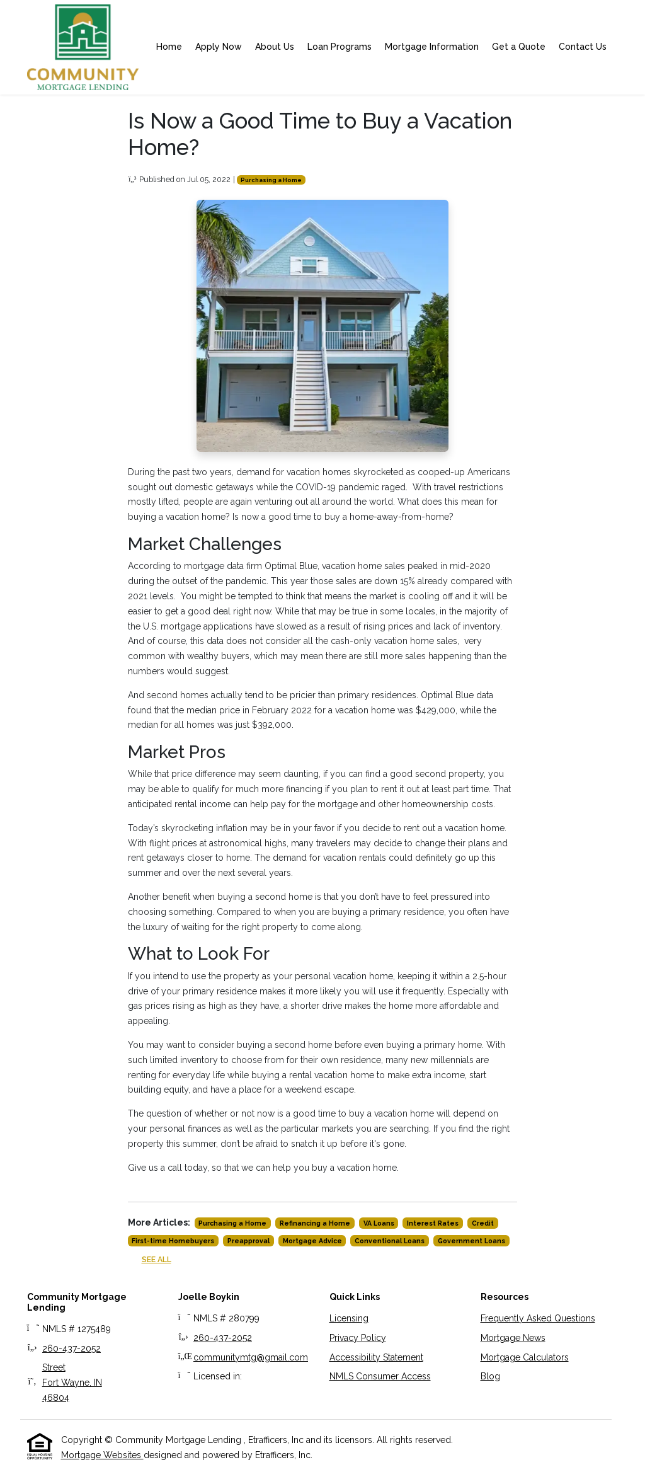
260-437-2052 (71, 1348)
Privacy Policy (357, 1338)
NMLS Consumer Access (380, 1376)
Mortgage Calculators (525, 1357)
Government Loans (471, 1241)
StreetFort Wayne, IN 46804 (72, 1382)
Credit (483, 1223)
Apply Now (218, 47)
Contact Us (583, 47)
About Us (274, 47)
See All (156, 1259)
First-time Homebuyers (173, 1241)
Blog (490, 1376)
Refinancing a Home (315, 1223)
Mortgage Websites (102, 1455)
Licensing (348, 1318)
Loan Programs (339, 47)
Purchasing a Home (271, 179)
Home (169, 47)
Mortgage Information (432, 47)
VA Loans (378, 1223)
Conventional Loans (390, 1241)
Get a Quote (518, 47)
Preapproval (248, 1241)
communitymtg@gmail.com (250, 1357)
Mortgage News (513, 1338)
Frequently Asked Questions (538, 1318)
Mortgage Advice (312, 1241)
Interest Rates (433, 1223)
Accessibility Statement (376, 1357)
